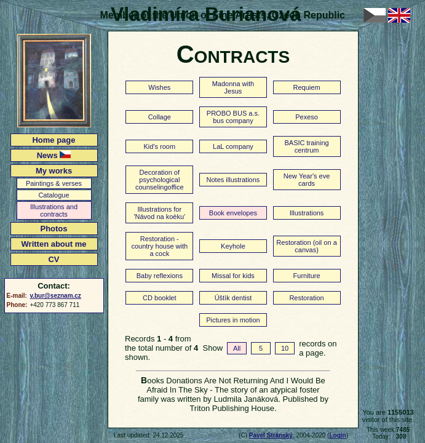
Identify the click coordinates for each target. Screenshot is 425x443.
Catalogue (53, 195)
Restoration (306, 297)
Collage (159, 117)
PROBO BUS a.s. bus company (233, 117)
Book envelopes (233, 213)
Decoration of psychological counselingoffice (159, 180)
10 (284, 348)
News (54, 155)
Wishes (159, 87)
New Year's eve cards (307, 179)
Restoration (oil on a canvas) (306, 246)
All (236, 348)
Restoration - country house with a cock (159, 246)
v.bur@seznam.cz (55, 295)
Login (337, 435)
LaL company (233, 146)
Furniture (306, 275)
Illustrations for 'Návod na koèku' (159, 213)
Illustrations (307, 213)
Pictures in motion (233, 320)
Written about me (54, 244)
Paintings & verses (54, 183)
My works (54, 170)
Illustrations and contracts (53, 210)
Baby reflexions (160, 275)
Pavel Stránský (271, 435)
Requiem (306, 87)
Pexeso (306, 117)
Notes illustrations (233, 179)
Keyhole (233, 246)
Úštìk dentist (233, 297)
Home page (53, 140)
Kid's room (160, 146)
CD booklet (159, 297)
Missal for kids (233, 275)
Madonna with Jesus (233, 87)
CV (53, 259)
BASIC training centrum (306, 146)
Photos (53, 228)
